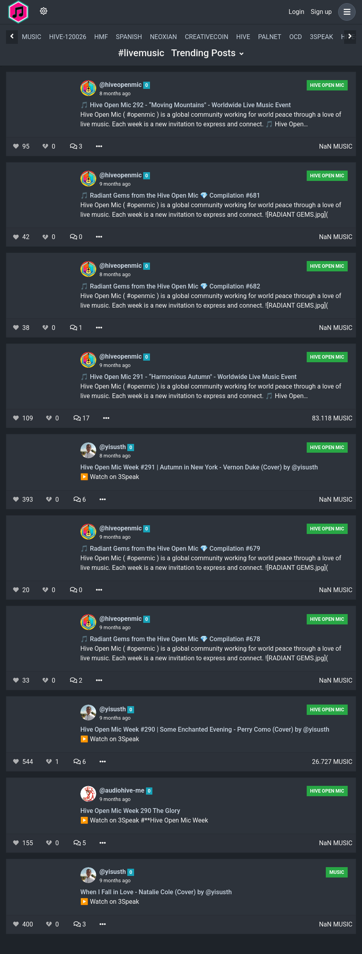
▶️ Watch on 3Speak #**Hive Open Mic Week (144, 820)
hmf (101, 37)
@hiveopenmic (121, 84)
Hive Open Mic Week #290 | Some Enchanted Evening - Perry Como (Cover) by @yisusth (204, 729)
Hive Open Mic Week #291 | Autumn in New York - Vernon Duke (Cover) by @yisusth (199, 467)
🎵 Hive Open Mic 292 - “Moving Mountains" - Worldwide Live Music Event (185, 105)
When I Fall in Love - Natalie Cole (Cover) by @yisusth (156, 892)
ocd (295, 37)
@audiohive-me (122, 790)
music (31, 37)
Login (296, 12)
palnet (269, 37)
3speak (321, 37)
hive (243, 37)
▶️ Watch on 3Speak (109, 477)
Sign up (321, 12)
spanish (129, 37)
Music (336, 872)
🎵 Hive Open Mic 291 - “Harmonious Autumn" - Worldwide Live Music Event (188, 377)
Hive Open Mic (327, 85)
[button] (345, 12)
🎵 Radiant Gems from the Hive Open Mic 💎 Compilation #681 (170, 195)
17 (82, 418)
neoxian (163, 37)
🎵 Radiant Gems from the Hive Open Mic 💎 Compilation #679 (170, 548)
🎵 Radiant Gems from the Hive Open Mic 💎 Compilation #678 (170, 639)
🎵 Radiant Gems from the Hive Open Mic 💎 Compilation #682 (170, 286)
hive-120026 (67, 37)
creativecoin (206, 37)
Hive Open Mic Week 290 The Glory (130, 811)
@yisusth (113, 447)
